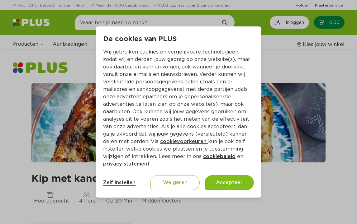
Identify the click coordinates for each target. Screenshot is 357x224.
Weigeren (175, 182)
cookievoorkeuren (184, 141)
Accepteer (229, 182)
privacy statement (126, 164)
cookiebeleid (219, 156)
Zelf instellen (119, 182)
